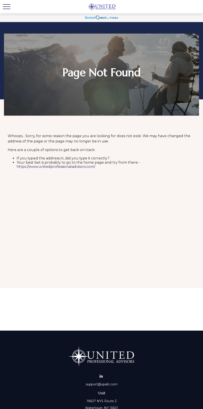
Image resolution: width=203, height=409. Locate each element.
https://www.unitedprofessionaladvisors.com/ (56, 167)
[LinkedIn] (101, 376)
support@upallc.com (102, 384)
